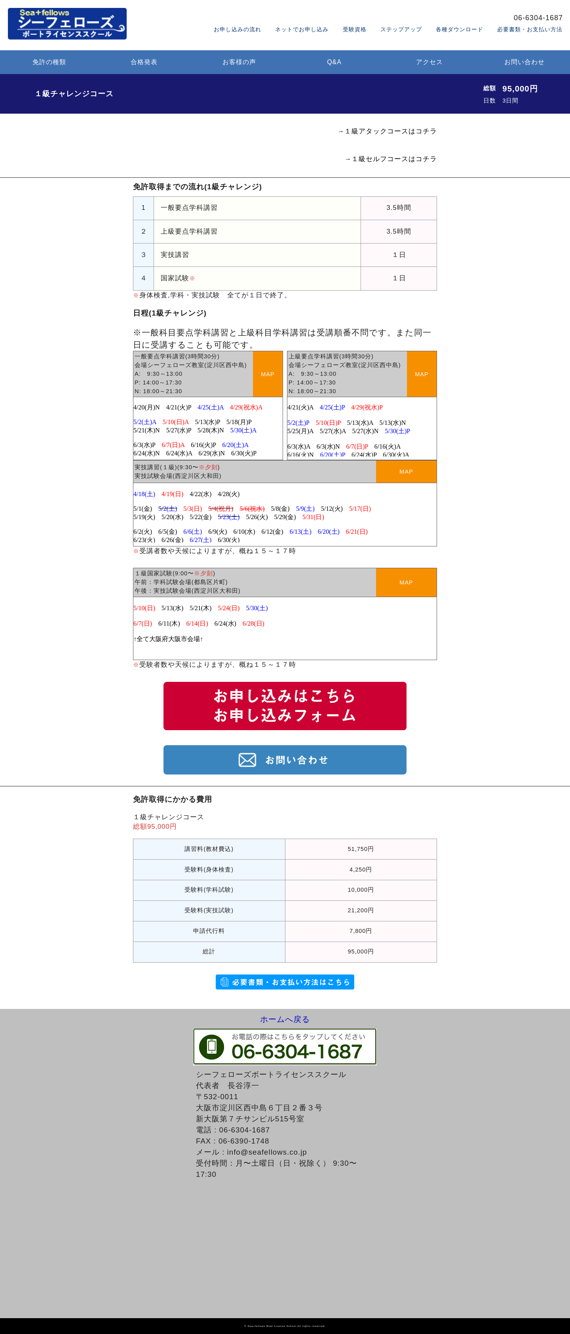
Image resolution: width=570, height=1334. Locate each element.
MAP (268, 374)
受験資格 (355, 29)
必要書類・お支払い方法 (529, 29)
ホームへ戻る (285, 1018)
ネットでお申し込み (302, 29)
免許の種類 (49, 62)
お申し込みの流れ (237, 29)
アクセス (429, 62)
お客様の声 (239, 62)
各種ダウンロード (459, 29)
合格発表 (144, 62)
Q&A (334, 62)
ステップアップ (401, 29)
